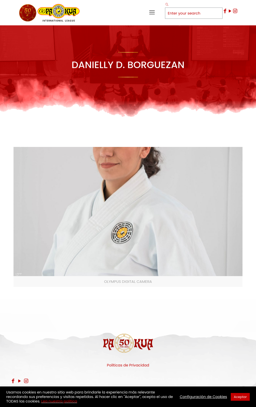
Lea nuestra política (59, 401)
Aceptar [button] (240, 396)
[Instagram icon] (235, 11)
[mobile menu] (152, 12)
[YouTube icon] (230, 11)
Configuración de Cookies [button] (203, 396)
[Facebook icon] (225, 11)
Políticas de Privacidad (128, 365)
